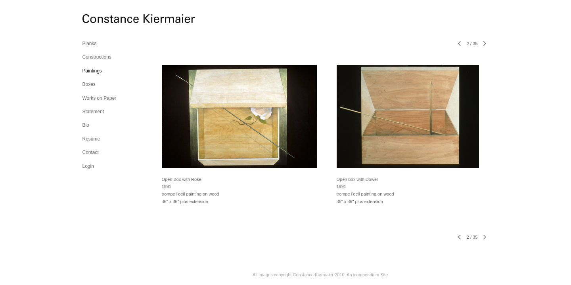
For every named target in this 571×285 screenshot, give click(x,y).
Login (88, 166)
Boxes (89, 84)
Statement (93, 111)
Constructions (96, 57)
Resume (91, 139)
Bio (85, 125)
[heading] (102, 20)
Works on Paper (99, 98)
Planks (89, 43)
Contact (90, 152)
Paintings (92, 71)
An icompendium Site (367, 274)
